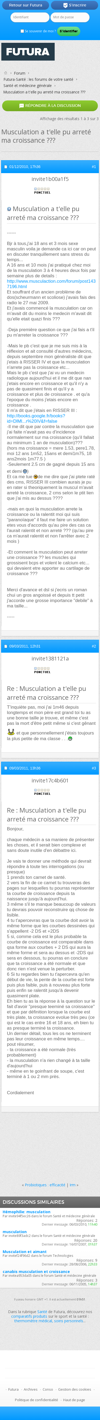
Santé (42, 1311)
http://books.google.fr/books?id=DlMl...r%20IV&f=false (36, 418)
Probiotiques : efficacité (45, 1184)
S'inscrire (74, 5)
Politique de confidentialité (36, 1399)
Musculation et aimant (25, 1251)
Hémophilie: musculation (26, 1211)
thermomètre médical (33, 1320)
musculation (15, 1231)
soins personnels (68, 1320)
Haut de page (74, 1399)
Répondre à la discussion (50, 106)
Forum (19, 73)
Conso (48, 1389)
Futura (13, 1389)
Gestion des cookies (74, 1389)
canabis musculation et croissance (36, 1271)
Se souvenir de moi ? (38, 31)
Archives (31, 1389)
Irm (72, 1184)
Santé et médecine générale (27, 85)
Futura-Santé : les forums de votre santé (38, 79)
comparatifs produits (29, 1316)
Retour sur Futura (25, 5)
